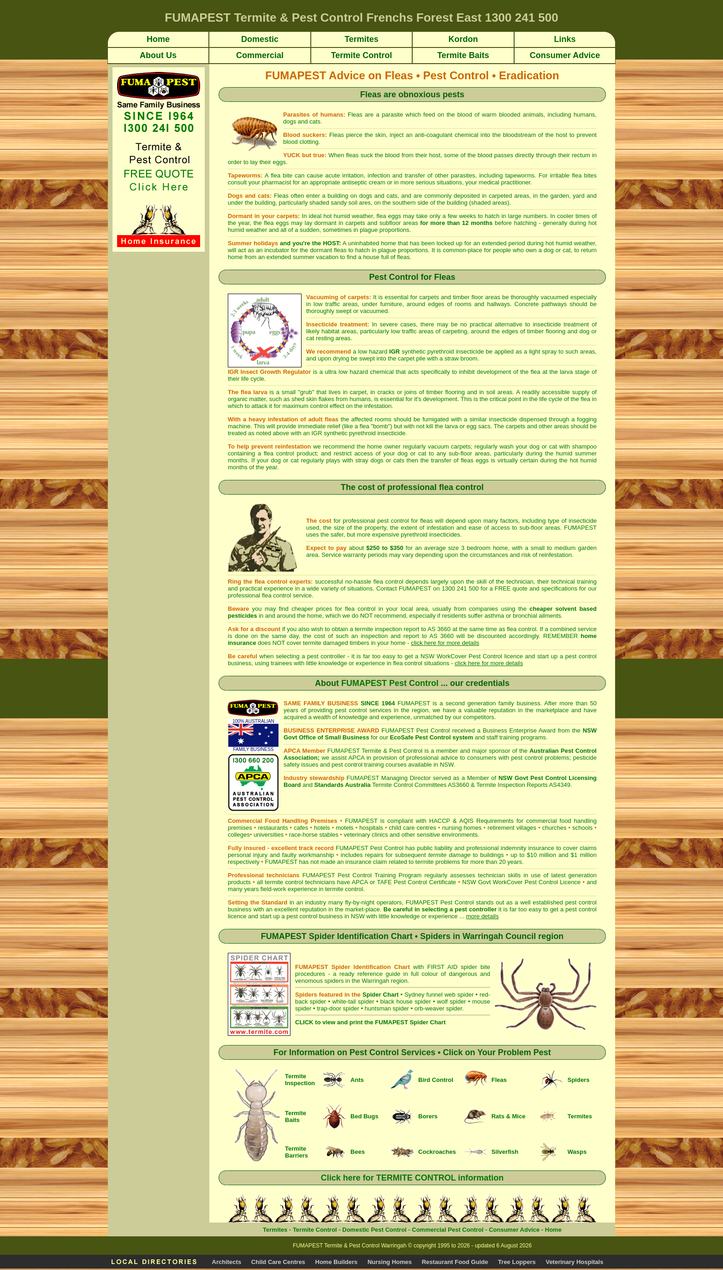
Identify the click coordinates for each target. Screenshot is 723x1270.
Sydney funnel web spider (439, 994)
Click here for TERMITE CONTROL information (412, 1177)
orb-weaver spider (438, 1008)
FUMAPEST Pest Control (390, 683)
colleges (239, 834)
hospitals (371, 827)
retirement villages (511, 827)
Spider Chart (380, 994)
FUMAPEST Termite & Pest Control (375, 750)
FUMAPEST (281, 861)
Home (553, 1229)
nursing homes (462, 827)
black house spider (405, 1001)
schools (582, 827)
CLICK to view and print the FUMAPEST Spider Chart (370, 1022)
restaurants (273, 827)
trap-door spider (338, 1008)
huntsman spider (387, 1008)
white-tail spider (353, 1001)
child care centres (412, 827)
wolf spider (451, 1001)
